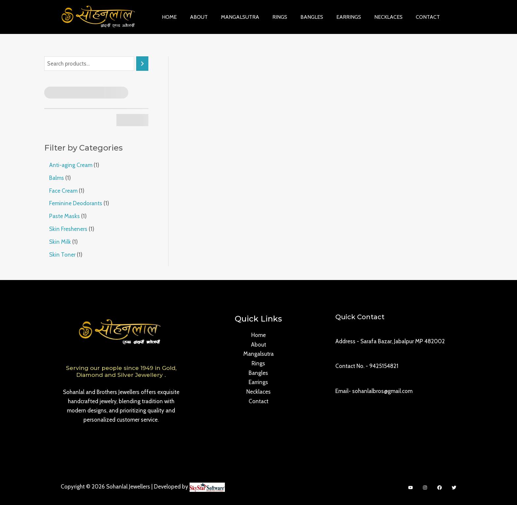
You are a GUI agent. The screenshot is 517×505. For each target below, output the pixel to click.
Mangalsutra (233, 17)
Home (168, 17)
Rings (270, 17)
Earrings (334, 17)
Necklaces (371, 17)
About (195, 17)
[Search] (142, 63)
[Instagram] (425, 486)
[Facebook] (439, 486)
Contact (408, 17)
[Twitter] (454, 486)
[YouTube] (410, 486)
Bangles (300, 17)
